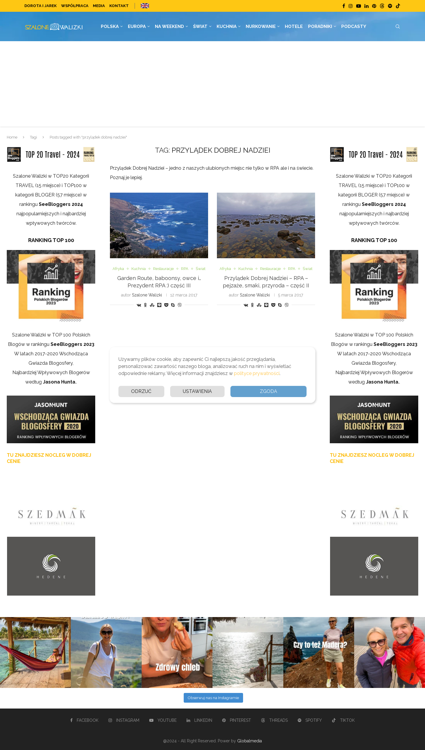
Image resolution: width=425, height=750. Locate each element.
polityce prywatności (257, 373)
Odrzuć (141, 391)
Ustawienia (197, 391)
